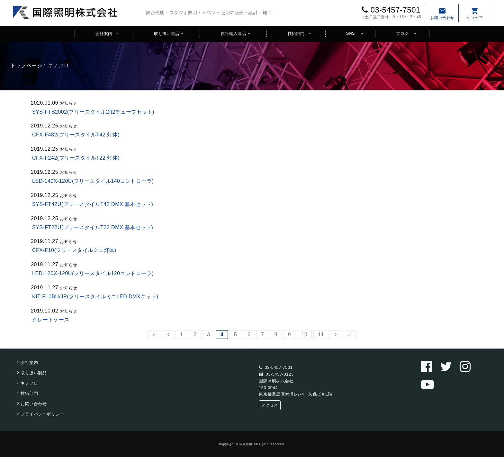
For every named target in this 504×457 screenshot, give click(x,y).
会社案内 (103, 33)
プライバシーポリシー (42, 414)
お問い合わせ (442, 13)
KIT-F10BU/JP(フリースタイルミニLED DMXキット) (95, 296)
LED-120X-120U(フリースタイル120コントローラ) (93, 273)
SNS (350, 33)
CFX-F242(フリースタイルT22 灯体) (76, 158)
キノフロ (29, 383)
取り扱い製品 (166, 33)
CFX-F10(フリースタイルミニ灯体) (74, 250)
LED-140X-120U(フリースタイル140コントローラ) (93, 181)
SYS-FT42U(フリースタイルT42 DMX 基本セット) (92, 204)
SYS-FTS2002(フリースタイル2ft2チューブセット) (93, 112)
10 (305, 334)
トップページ (26, 65)
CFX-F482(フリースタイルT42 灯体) (76, 134)
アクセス (270, 405)
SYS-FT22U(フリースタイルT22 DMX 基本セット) (92, 227)
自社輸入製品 (233, 33)
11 (321, 334)
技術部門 (296, 33)
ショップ (475, 13)
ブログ (402, 33)
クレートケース (50, 319)
